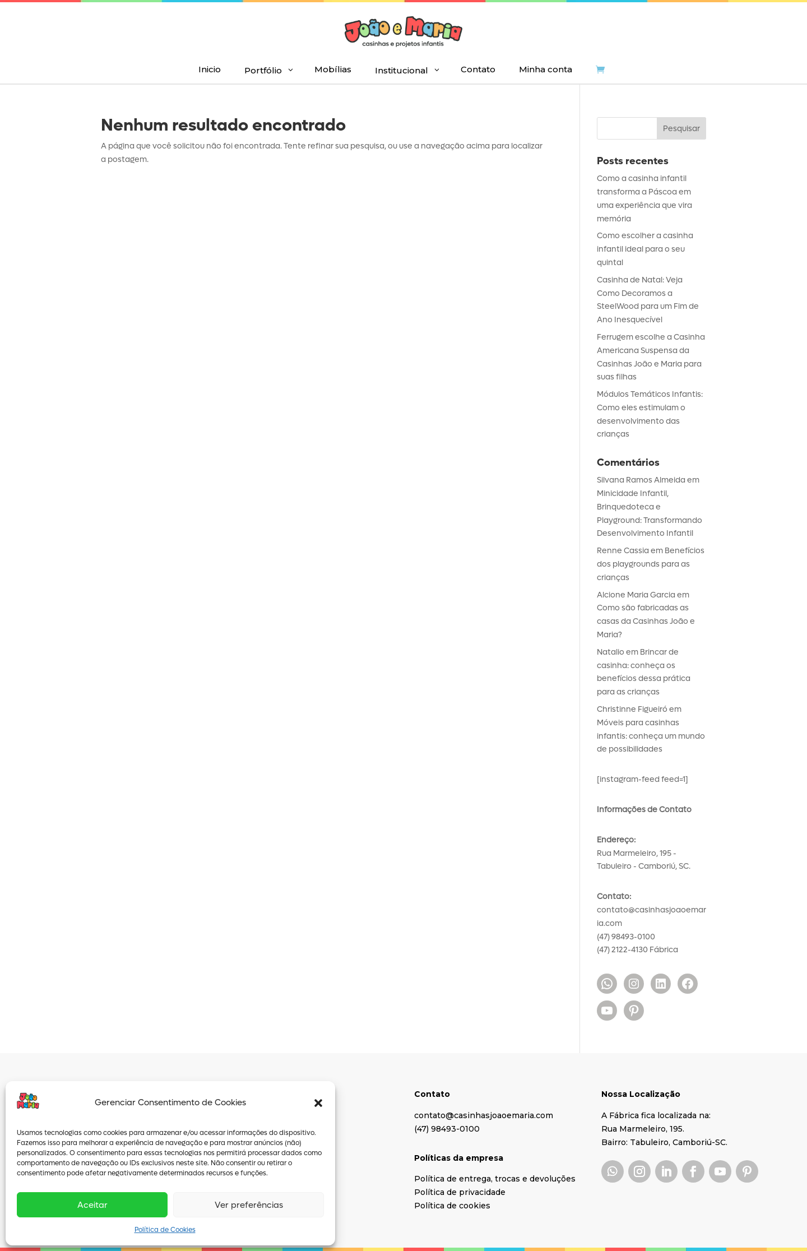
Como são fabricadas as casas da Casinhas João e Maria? (646, 621)
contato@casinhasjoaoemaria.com (483, 1115)
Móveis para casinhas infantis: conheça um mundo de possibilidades (651, 736)
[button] (318, 1103)
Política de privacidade (459, 1192)
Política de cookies (452, 1206)
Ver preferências (249, 1205)
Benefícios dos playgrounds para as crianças (650, 564)
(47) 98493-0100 (447, 1129)
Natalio (610, 652)
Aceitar (92, 1205)
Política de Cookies (165, 1229)
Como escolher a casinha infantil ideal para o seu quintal (645, 249)
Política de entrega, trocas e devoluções (495, 1179)
